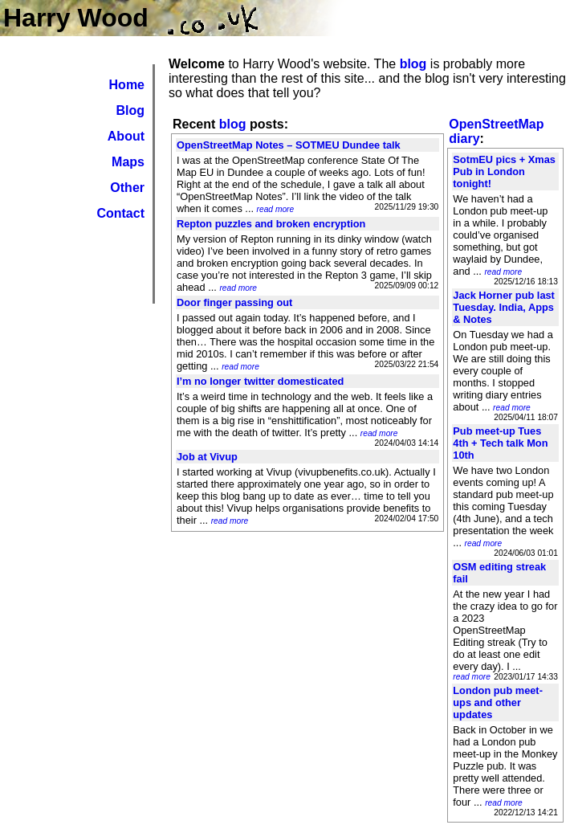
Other (127, 187)
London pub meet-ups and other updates (498, 702)
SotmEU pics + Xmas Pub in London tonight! (504, 171)
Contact (120, 213)
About (126, 136)
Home (127, 85)
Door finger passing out (234, 302)
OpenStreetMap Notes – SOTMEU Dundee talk (289, 145)
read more (276, 209)
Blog (130, 110)
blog (413, 64)
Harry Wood (76, 17)
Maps (128, 162)
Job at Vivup (207, 457)
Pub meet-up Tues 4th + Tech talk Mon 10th (500, 443)
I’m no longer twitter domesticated (260, 381)
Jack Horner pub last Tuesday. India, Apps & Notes (504, 307)
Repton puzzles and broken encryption (271, 224)
